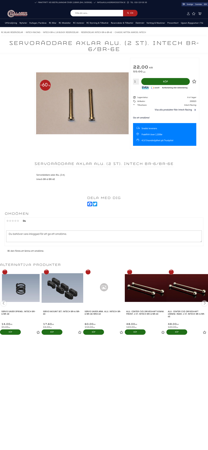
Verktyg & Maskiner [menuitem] (155, 23)
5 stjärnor (18, 220)
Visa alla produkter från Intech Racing (173, 109)
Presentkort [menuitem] (173, 23)
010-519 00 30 (140, 2)
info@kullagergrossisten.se (111, 2)
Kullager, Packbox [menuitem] (38, 23)
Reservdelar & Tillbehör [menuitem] (122, 23)
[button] (193, 13)
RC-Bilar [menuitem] (52, 23)
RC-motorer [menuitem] (78, 23)
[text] (164, 67)
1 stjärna (7, 220)
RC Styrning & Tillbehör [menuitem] (98, 23)
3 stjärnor (12, 220)
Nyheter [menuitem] (23, 23)
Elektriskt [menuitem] (140, 23)
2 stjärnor (10, 220)
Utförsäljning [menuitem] (11, 23)
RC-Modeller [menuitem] (65, 23)
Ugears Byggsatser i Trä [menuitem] (192, 23)
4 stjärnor (15, 220)
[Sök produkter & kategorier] (96, 13)
